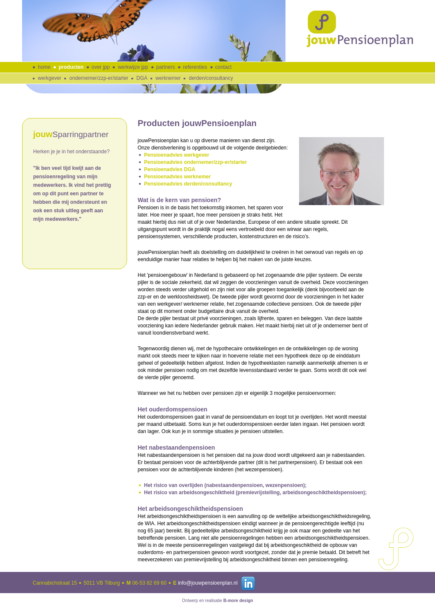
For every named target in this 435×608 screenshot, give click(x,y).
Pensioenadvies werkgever (176, 155)
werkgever (49, 78)
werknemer (168, 78)
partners (165, 67)
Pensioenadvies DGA (169, 169)
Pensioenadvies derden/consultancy (188, 184)
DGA (141, 78)
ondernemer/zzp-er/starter (98, 78)
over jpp (101, 67)
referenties (195, 67)
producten (71, 67)
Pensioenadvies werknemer (177, 177)
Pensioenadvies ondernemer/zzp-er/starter (195, 162)
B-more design (238, 600)
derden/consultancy (211, 78)
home (44, 67)
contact (223, 67)
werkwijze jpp (133, 67)
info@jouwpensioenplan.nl (207, 583)
